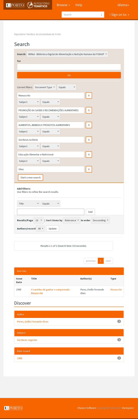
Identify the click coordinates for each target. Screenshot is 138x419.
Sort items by (54, 220)
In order (85, 220)
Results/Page (25, 220)
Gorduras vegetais (27, 339)
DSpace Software (87, 407)
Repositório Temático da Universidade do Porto (37, 34)
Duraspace (128, 407)
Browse (63, 5)
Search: (21, 54)
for (19, 61)
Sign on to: (120, 14)
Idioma (123, 5)
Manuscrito (116, 289)
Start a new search (30, 177)
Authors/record (26, 228)
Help (78, 5)
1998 (19, 358)
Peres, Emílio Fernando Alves (32, 321)
